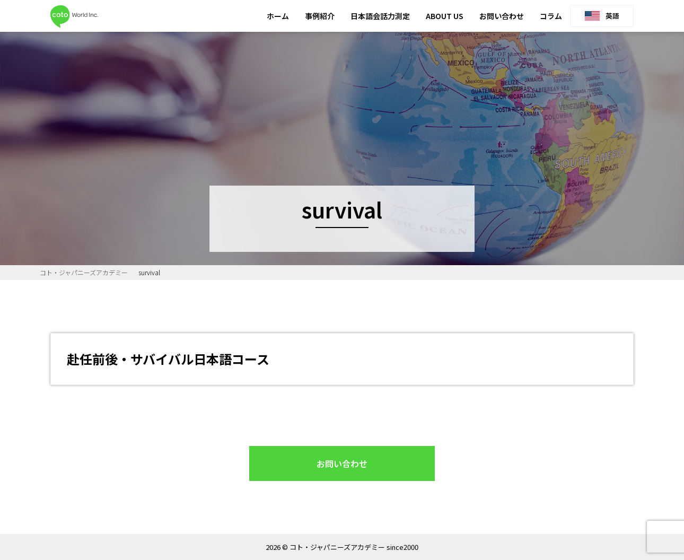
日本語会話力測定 (380, 16)
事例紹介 (320, 16)
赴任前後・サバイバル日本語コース (168, 358)
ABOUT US (444, 16)
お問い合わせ (501, 16)
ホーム (278, 16)
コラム (551, 16)
